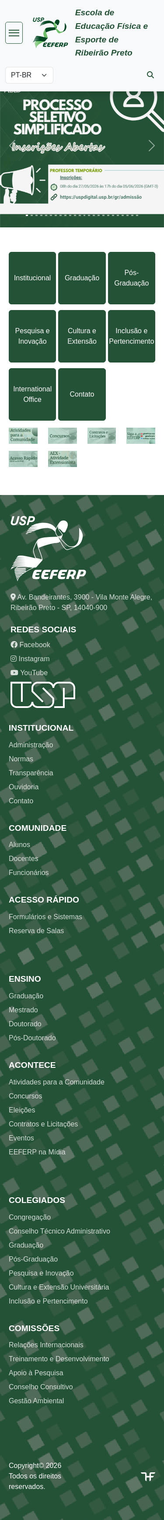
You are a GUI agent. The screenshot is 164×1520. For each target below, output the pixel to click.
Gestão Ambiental (36, 1401)
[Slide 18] (108, 215)
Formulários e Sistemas (45, 916)
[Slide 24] (137, 215)
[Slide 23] (132, 215)
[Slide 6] (51, 215)
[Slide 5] (46, 215)
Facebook (30, 644)
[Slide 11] (75, 215)
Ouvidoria (23, 787)
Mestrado (23, 1010)
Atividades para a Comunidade (57, 1082)
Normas (21, 759)
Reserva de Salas (36, 930)
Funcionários (29, 872)
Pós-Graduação (131, 278)
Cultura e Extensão (82, 336)
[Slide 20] (118, 215)
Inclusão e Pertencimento (131, 336)
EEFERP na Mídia (37, 1152)
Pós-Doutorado (32, 1038)
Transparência (31, 773)
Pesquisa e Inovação (32, 336)
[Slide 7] (56, 215)
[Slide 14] (89, 215)
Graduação (82, 278)
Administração (31, 745)
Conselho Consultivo (41, 1387)
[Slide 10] (70, 215)
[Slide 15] (94, 215)
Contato (82, 394)
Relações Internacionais (46, 1345)
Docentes (23, 858)
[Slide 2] (32, 215)
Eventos (21, 1138)
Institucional (32, 278)
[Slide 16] (99, 215)
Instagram (30, 658)
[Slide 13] (85, 215)
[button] (12, 145)
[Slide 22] (127, 215)
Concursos (25, 1096)
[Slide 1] (27, 215)
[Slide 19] (113, 215)
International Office (32, 394)
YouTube (29, 672)
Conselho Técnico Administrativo (59, 1231)
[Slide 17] (103, 215)
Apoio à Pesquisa (36, 1373)
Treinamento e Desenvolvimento (59, 1359)
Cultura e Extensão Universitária (59, 1287)
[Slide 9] (65, 215)
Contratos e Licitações (43, 1124)
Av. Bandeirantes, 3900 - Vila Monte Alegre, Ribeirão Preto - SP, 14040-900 (81, 602)
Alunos (19, 844)
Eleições (22, 1110)
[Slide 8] (60, 215)
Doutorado (25, 1024)
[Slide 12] (80, 215)
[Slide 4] (41, 215)
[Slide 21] (123, 215)
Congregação (30, 1217)
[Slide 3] (36, 215)
